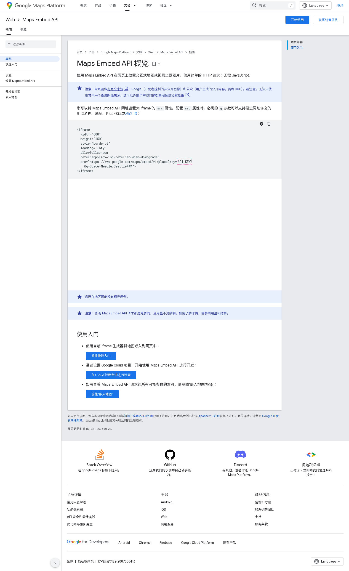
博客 (149, 5)
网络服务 (167, 524)
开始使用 (297, 20)
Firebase (166, 542)
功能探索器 (75, 509)
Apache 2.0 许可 (209, 416)
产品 (98, 5)
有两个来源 (115, 89)
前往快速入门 (101, 356)
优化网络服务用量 (80, 524)
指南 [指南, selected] (8, 29)
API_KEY (184, 161)
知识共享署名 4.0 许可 (138, 416)
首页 (80, 52)
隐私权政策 (86, 561)
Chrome (145, 542)
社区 (163, 5)
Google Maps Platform (116, 52)
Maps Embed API (40, 20)
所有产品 (229, 542)
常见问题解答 (76, 502)
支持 (258, 517)
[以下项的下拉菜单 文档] (136, 5)
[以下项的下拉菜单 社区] (172, 5)
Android (166, 502)
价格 (112, 5)
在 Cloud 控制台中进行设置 (111, 375)
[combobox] (273, 5)
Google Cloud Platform (197, 542)
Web (10, 20)
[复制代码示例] (268, 123)
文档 (139, 52)
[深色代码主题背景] (261, 123)
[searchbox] (30, 44)
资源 (23, 29)
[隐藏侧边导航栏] (55, 562)
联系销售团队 (328, 20)
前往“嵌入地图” (102, 394)
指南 (192, 52)
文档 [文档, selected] (127, 5)
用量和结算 (219, 313)
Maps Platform (40, 6)
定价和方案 (263, 502)
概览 (83, 5)
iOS (163, 509)
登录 (340, 5)
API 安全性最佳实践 (81, 517)
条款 (70, 561)
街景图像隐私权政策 (169, 95)
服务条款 (261, 524)
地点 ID (131, 114)
